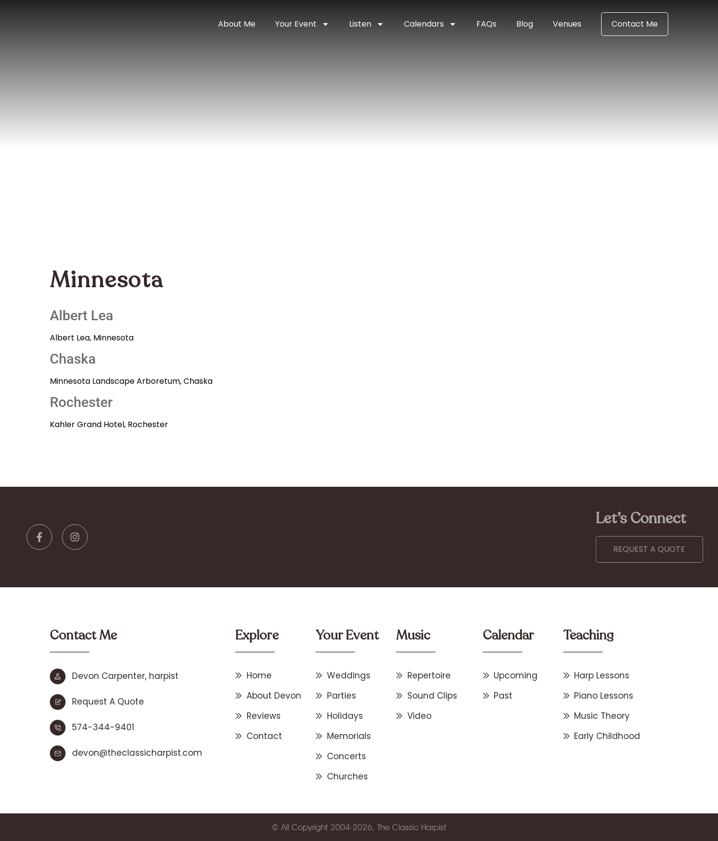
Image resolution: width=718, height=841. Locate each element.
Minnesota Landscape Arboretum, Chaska (131, 381)
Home (226, 188)
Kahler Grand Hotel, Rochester (109, 424)
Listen (366, 24)
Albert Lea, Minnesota (92, 337)
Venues (567, 24)
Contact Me (634, 24)
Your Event (302, 24)
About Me (236, 24)
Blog (524, 24)
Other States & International (296, 188)
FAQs (486, 24)
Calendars (430, 24)
